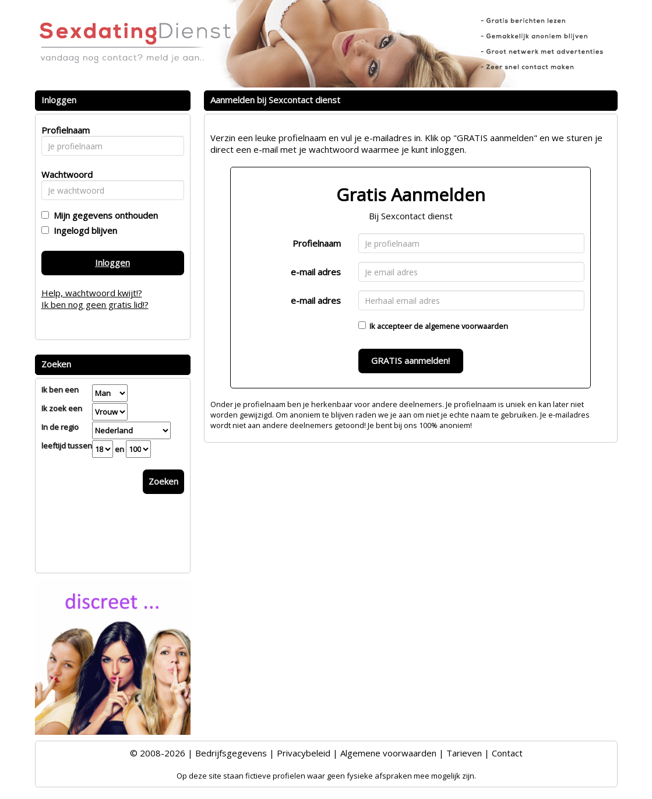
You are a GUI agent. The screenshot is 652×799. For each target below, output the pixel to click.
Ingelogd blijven (83, 230)
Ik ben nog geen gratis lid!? (95, 304)
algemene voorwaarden (466, 326)
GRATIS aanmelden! (410, 360)
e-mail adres (316, 272)
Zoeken (163, 481)
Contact (507, 753)
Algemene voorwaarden (388, 753)
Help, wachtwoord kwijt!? (91, 293)
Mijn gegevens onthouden (103, 215)
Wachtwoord (63, 174)
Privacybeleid (303, 753)
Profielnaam (316, 243)
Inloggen (112, 262)
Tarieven (464, 753)
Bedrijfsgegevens (231, 753)
